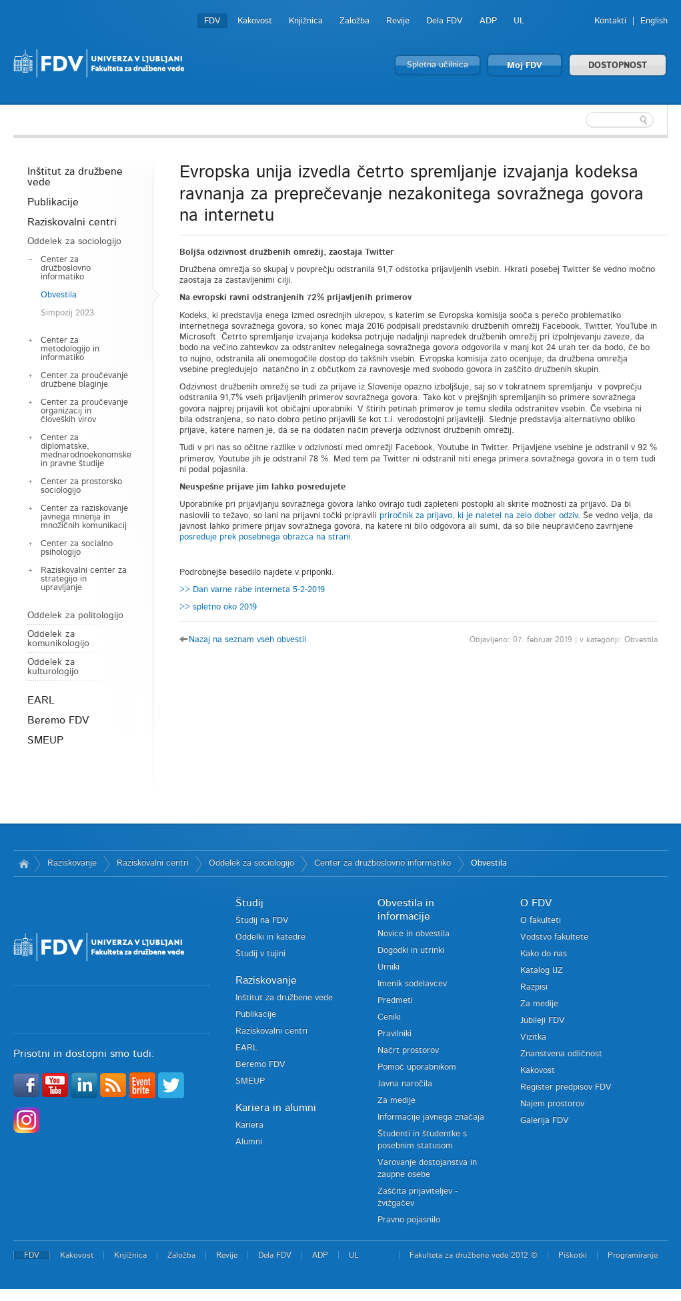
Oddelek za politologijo (75, 615)
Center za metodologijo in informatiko (70, 349)
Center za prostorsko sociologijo (81, 486)
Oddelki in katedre (270, 937)
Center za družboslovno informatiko (66, 268)
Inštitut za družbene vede (75, 176)
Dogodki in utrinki (411, 950)
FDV (212, 21)
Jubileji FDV (542, 1020)
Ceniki (389, 1017)
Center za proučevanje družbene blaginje (84, 380)
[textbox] (581, 120)
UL (519, 21)
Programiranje (633, 1255)
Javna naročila (405, 1084)
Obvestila (59, 295)
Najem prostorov (552, 1104)
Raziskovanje (72, 863)
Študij (249, 903)
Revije (398, 21)
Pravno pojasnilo (409, 1220)
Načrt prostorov (408, 1050)
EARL (41, 700)
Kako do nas (543, 954)
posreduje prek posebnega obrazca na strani (264, 537)
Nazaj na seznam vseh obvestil (247, 639)
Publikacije (53, 202)
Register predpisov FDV (566, 1087)
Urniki (389, 967)
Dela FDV (444, 21)
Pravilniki (395, 1034)
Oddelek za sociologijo (74, 241)
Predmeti (395, 1000)
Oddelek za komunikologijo (58, 638)
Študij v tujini (260, 954)
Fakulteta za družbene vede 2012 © (474, 1255)
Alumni (248, 1142)
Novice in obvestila (414, 934)
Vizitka (533, 1037)
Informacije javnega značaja (431, 1117)
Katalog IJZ (541, 970)
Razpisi (534, 987)
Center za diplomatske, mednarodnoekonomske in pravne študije (86, 450)
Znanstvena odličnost (561, 1054)
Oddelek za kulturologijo (53, 667)
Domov (23, 863)
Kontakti (610, 21)
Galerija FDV (544, 1120)
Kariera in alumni (275, 1107)
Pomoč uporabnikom (417, 1067)
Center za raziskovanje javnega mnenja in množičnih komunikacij (84, 517)
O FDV (536, 903)
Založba (354, 21)
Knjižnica (306, 21)
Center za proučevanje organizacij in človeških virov (84, 411)
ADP (488, 21)
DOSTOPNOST (617, 65)
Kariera (249, 1125)
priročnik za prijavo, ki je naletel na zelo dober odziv (479, 515)
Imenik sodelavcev (412, 984)
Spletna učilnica (437, 65)
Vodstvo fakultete (554, 937)
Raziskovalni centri (72, 222)
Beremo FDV (58, 720)
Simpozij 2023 (67, 313)
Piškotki (572, 1255)
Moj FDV (524, 65)
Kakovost (254, 21)
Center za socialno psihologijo (77, 548)
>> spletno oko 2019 (218, 607)
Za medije (397, 1100)
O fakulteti (540, 920)
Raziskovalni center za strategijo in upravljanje (84, 579)
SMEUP (45, 740)
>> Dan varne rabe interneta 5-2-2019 (252, 589)
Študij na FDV (262, 920)
